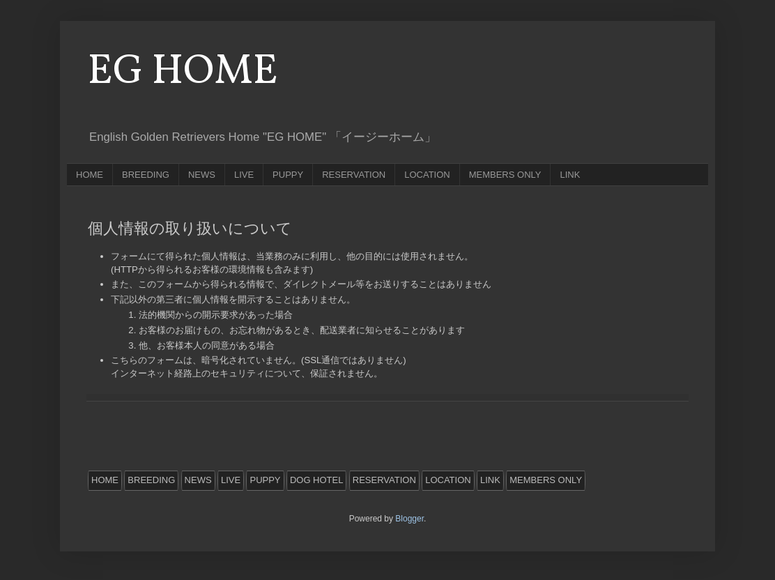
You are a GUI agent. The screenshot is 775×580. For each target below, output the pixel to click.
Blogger (409, 519)
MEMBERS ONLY (505, 174)
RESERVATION (353, 174)
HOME (89, 174)
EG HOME (183, 72)
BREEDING (145, 174)
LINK (570, 174)
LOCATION (427, 174)
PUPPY (288, 174)
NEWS (201, 174)
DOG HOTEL (317, 480)
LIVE (244, 174)
